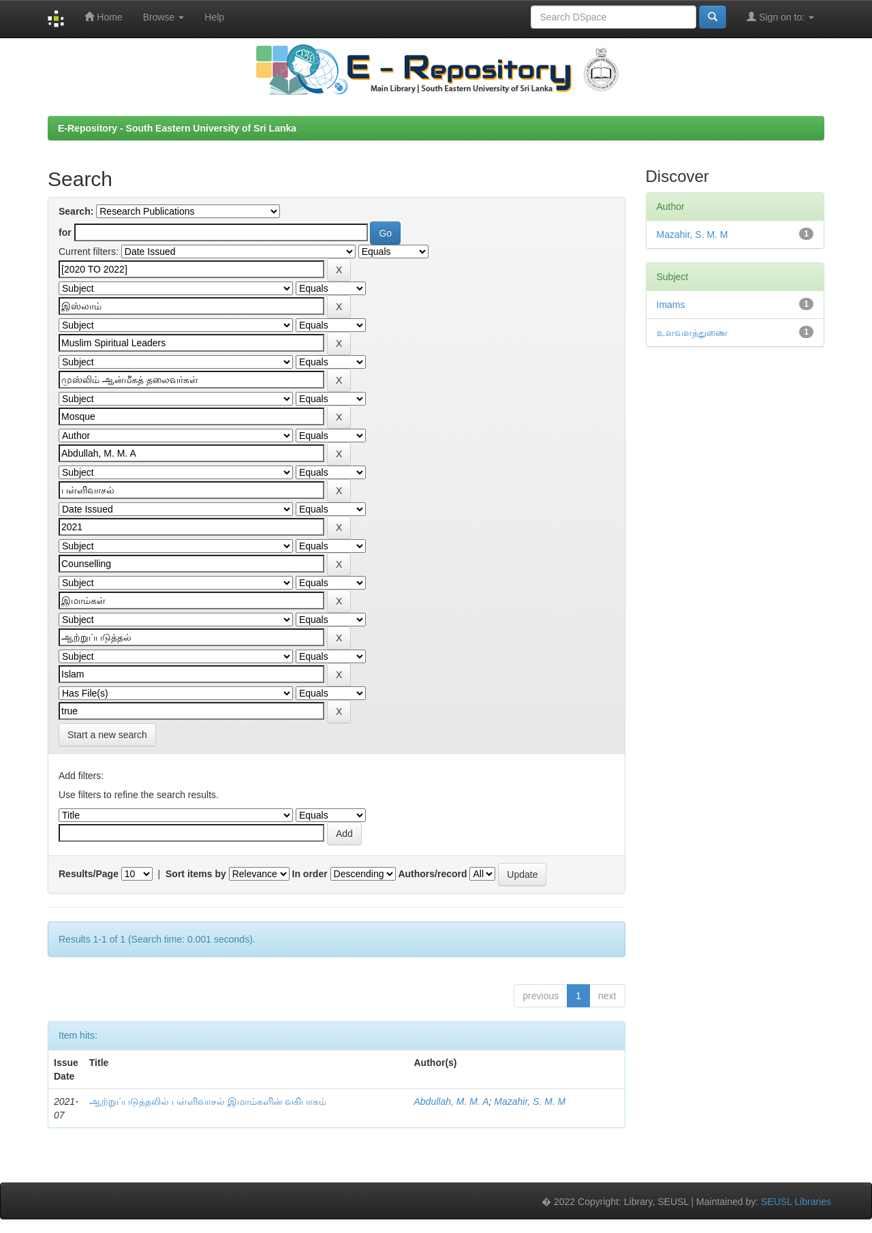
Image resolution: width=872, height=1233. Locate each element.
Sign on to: (780, 16)
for (65, 232)
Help (214, 17)
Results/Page (89, 873)
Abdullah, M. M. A (451, 1101)
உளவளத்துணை (692, 332)
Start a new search (107, 734)
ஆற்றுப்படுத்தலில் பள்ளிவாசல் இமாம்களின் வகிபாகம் (208, 1101)
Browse (164, 17)
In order (310, 873)
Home (103, 16)
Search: (76, 211)
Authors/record (432, 873)
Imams (671, 304)
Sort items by (196, 873)
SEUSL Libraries (796, 1201)
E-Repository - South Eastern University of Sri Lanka (177, 128)
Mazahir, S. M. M (529, 1101)
